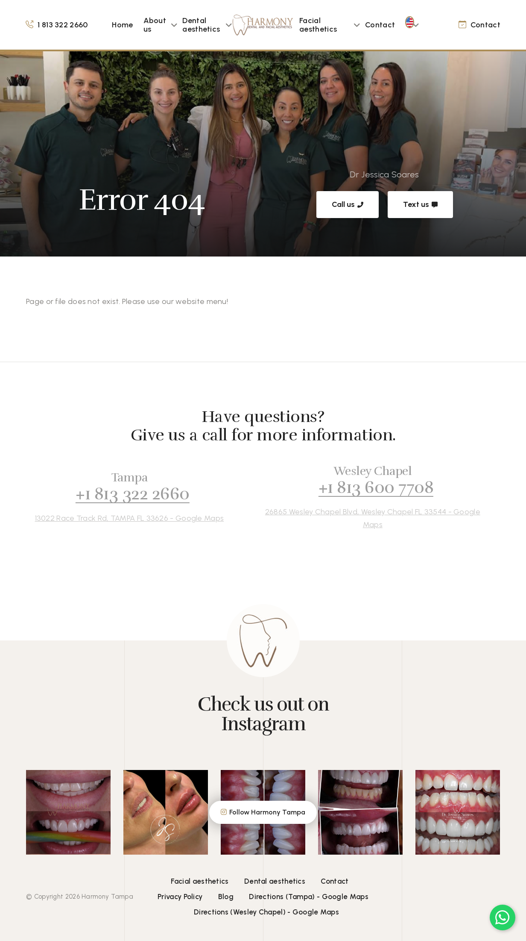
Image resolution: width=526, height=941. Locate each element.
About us (155, 25)
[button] (174, 25)
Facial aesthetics (318, 25)
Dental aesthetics (201, 25)
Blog (226, 896)
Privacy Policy (180, 896)
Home (122, 24)
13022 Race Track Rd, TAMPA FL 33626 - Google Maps (121, 518)
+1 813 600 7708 (368, 487)
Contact (380, 24)
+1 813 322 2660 (125, 493)
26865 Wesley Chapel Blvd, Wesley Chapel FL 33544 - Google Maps (365, 518)
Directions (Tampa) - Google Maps (308, 896)
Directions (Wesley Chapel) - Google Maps (266, 912)
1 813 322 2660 (63, 24)
